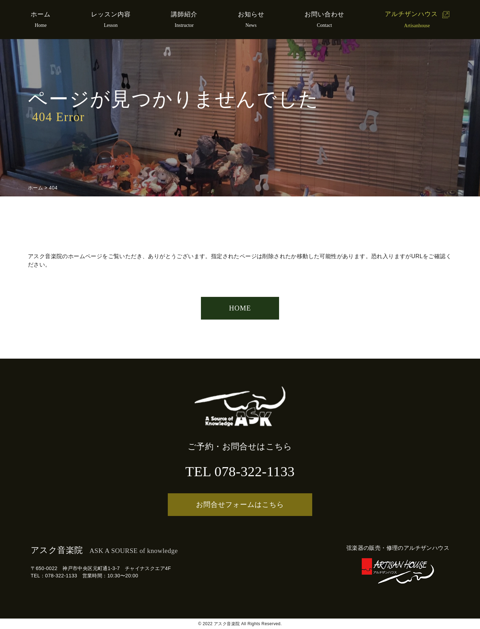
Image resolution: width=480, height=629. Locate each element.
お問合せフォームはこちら (240, 504)
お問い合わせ (324, 14)
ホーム (41, 14)
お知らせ (251, 14)
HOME (240, 308)
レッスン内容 (111, 14)
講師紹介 (184, 14)
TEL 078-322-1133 (239, 471)
